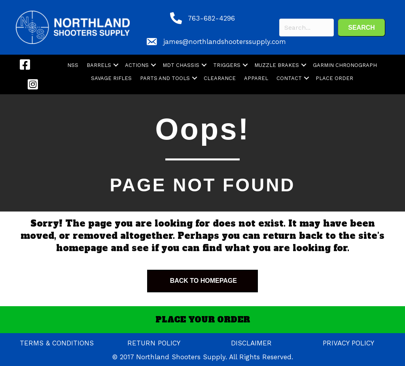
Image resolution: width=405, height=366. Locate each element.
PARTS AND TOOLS (165, 78)
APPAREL (256, 78)
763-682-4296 (211, 18)
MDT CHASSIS (181, 65)
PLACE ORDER (334, 78)
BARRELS (99, 65)
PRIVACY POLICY (348, 343)
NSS (72, 65)
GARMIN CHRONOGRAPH (345, 65)
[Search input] (306, 27)
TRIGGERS (226, 65)
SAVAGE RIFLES (111, 78)
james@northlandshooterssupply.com (224, 42)
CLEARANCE (220, 78)
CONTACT (289, 78)
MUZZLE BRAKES (276, 65)
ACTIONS (137, 65)
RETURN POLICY (153, 343)
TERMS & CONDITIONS (57, 343)
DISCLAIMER (251, 343)
